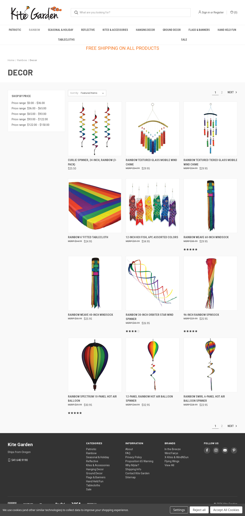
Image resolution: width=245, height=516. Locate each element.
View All (169, 465)
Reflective (88, 29)
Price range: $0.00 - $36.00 (28, 103)
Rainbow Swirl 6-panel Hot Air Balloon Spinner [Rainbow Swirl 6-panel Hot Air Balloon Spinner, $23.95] (204, 399)
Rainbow (34, 29)
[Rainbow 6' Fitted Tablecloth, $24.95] (95, 205)
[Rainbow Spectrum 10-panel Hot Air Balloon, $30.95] (95, 365)
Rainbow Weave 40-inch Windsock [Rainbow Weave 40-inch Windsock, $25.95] (90, 314)
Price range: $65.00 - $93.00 (29, 114)
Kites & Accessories (115, 29)
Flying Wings (172, 461)
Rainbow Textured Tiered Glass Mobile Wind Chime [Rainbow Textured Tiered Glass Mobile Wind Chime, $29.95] (210, 162)
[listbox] (93, 93)
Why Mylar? (132, 465)
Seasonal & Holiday (60, 29)
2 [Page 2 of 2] (222, 92)
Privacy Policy (133, 457)
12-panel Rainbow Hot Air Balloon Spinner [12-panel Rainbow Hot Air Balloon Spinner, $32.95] (149, 399)
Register (219, 12)
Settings (179, 510)
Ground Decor (172, 29)
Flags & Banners (199, 29)
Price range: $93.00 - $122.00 (30, 119)
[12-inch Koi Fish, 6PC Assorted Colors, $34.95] (153, 205)
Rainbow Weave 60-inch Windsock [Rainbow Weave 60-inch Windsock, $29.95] (206, 237)
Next (232, 92)
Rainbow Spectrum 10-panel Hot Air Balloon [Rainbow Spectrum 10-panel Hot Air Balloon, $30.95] (92, 399)
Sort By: (74, 93)
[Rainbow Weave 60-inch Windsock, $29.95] (210, 205)
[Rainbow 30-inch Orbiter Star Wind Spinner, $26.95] (153, 283)
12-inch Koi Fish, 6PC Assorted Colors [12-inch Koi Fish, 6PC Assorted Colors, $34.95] (152, 237)
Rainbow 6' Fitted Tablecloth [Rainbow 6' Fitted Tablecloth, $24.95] (88, 237)
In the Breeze (173, 449)
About (129, 449)
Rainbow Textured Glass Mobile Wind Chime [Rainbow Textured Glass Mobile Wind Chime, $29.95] (151, 162)
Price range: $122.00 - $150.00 (30, 125)
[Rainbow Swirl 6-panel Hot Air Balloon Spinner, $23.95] (210, 365)
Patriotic (15, 29)
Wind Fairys (171, 453)
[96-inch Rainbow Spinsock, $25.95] (210, 283)
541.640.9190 (19, 460)
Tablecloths (66, 39)
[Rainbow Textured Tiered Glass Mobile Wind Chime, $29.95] (210, 128)
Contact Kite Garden (137, 473)
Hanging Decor (145, 29)
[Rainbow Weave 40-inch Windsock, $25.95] (95, 283)
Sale (184, 39)
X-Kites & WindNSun (177, 457)
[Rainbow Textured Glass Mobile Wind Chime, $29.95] (153, 128)
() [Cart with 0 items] (233, 12)
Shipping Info (133, 469)
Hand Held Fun (227, 29)
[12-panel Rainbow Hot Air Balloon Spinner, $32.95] (153, 365)
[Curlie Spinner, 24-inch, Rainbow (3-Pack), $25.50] (95, 128)
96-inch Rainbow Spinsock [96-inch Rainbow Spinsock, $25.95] (201, 314)
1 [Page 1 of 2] (215, 92)
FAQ (127, 453)
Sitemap (130, 477)
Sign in (206, 12)
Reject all (199, 510)
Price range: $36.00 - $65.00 (29, 108)
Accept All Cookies (226, 510)
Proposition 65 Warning (139, 461)
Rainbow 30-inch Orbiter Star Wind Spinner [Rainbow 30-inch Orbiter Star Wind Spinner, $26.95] (149, 317)
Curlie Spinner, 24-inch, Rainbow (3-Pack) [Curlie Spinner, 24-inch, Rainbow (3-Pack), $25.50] (92, 162)
